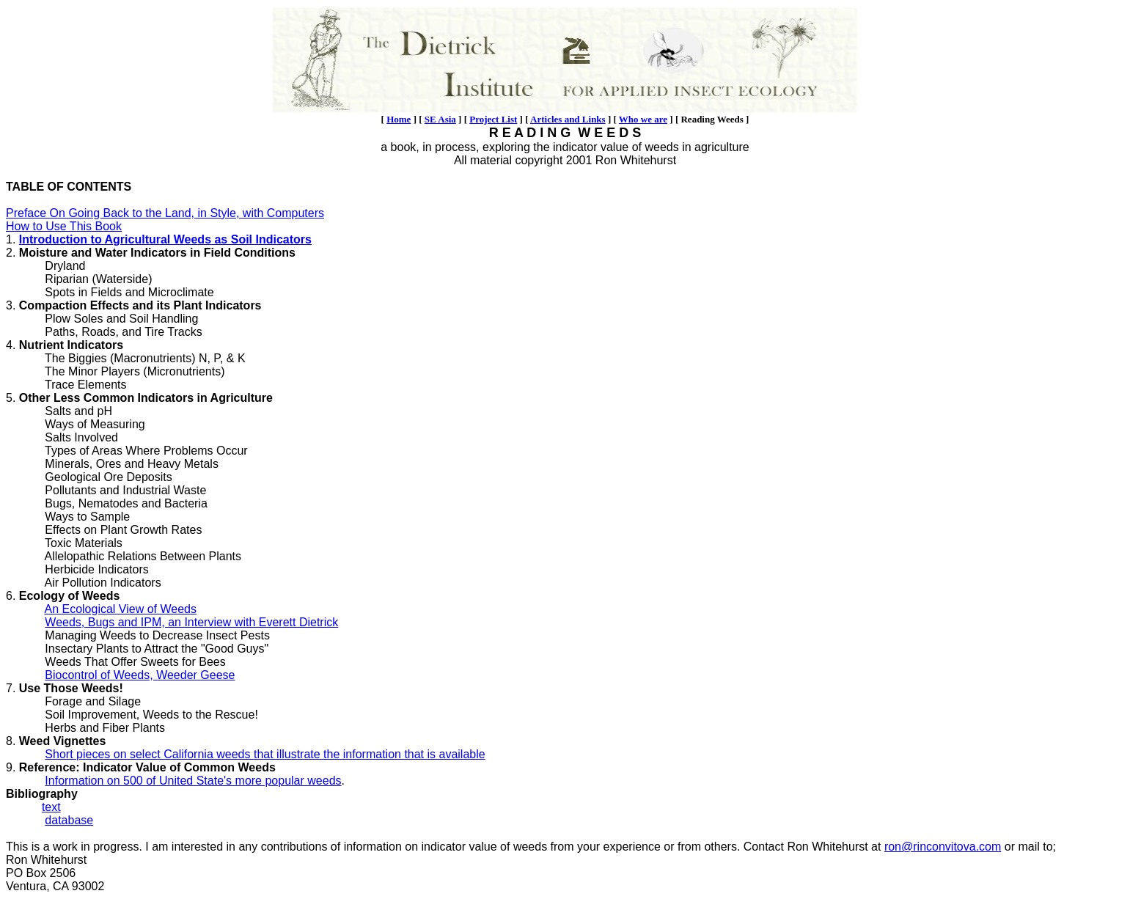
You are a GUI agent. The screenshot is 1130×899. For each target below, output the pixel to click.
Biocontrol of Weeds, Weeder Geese (140, 675)
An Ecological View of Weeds (120, 609)
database (69, 820)
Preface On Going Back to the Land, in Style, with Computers (165, 213)
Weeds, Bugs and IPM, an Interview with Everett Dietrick (191, 622)
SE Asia (440, 119)
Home (398, 119)
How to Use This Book (64, 226)
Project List (493, 119)
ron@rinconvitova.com (942, 846)
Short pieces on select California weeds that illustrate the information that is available (265, 754)
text (51, 807)
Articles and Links (568, 119)
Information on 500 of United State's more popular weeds (193, 780)
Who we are (643, 119)
